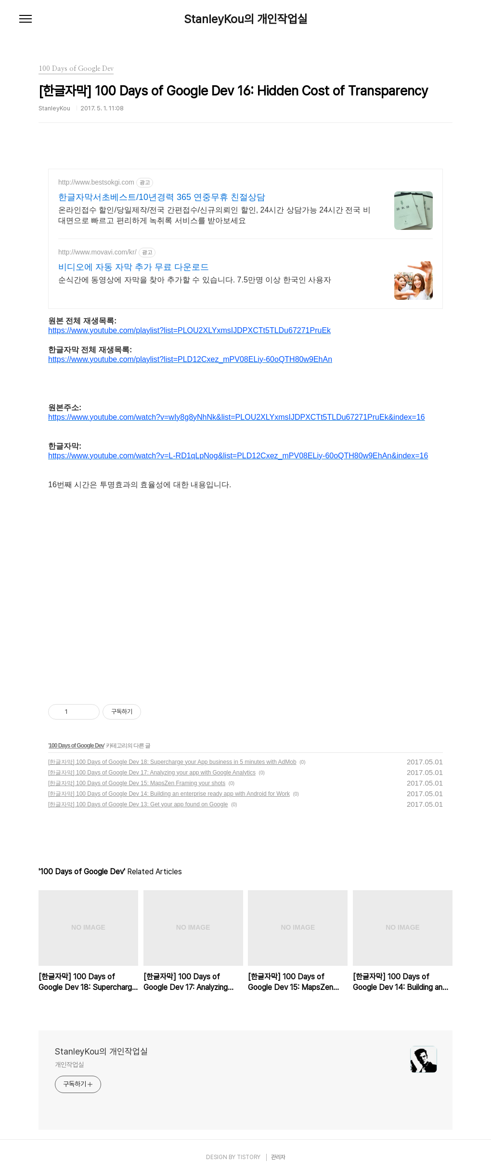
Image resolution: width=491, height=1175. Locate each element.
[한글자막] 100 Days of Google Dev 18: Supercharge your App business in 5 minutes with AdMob (172, 762)
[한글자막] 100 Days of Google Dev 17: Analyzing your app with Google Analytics (152, 772)
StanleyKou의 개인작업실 (246, 19)
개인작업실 (69, 1064)
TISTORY (248, 1157)
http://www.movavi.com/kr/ (97, 252)
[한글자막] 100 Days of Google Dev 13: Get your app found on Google (138, 804)
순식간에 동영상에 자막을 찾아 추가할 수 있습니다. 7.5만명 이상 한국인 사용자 (194, 280)
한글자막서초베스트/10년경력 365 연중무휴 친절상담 (161, 197)
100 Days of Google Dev (76, 745)
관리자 (278, 1157)
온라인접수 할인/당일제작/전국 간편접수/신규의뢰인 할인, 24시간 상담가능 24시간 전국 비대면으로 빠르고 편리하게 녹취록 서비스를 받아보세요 (214, 215)
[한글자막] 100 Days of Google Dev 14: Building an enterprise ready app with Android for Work (169, 793)
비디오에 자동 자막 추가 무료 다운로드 (133, 267)
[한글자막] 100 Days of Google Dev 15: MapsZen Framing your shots (136, 783)
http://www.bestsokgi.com (96, 182)
